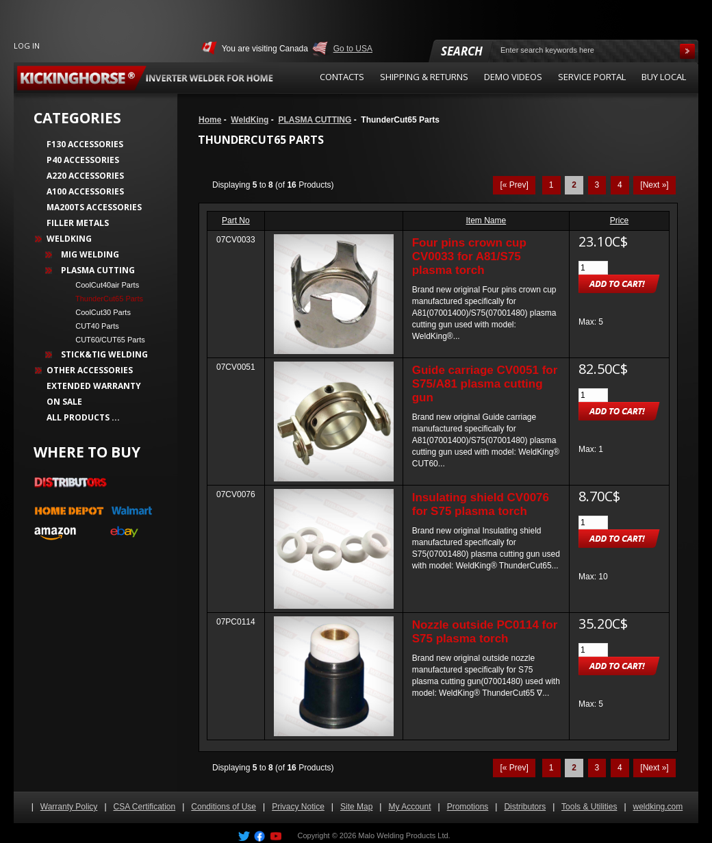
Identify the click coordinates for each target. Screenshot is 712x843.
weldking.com (658, 806)
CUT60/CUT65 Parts (106, 340)
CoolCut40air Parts (103, 285)
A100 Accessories (85, 191)
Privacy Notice (298, 806)
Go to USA (352, 48)
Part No (236, 220)
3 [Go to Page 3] (597, 185)
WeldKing (249, 120)
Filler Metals (78, 223)
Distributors (525, 806)
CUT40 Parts (93, 326)
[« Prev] (514, 185)
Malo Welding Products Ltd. (404, 835)
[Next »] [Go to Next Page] (654, 185)
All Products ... (83, 417)
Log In (27, 45)
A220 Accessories (85, 175)
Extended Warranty (94, 386)
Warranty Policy (69, 806)
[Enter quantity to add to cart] (593, 268)
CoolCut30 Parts (99, 312)
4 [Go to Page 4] (620, 185)
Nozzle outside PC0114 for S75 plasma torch (485, 631)
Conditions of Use (223, 806)
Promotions (468, 806)
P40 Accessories (83, 160)
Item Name (486, 220)
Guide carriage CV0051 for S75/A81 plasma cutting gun (485, 384)
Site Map (356, 806)
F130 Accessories (85, 144)
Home (210, 120)
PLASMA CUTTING (314, 120)
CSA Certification (145, 806)
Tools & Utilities (589, 806)
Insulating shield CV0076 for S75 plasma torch (480, 504)
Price (619, 220)
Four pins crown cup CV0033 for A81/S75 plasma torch (469, 256)
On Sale (64, 401)
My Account (409, 806)
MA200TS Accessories (94, 207)
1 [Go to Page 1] (551, 185)
